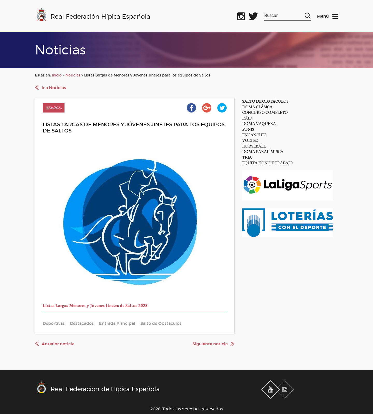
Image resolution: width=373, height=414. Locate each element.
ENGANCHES (254, 134)
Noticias (73, 75)
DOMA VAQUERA (259, 123)
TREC (247, 157)
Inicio (57, 75)
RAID (247, 118)
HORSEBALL (254, 146)
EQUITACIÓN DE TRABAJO (267, 162)
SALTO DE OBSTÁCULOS (265, 101)
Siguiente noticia (210, 344)
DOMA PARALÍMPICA (262, 151)
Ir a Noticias (54, 88)
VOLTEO (250, 140)
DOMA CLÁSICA (257, 106)
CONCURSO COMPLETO (265, 112)
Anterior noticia (58, 344)
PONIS (248, 129)
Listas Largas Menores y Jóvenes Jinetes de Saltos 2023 (95, 305)
